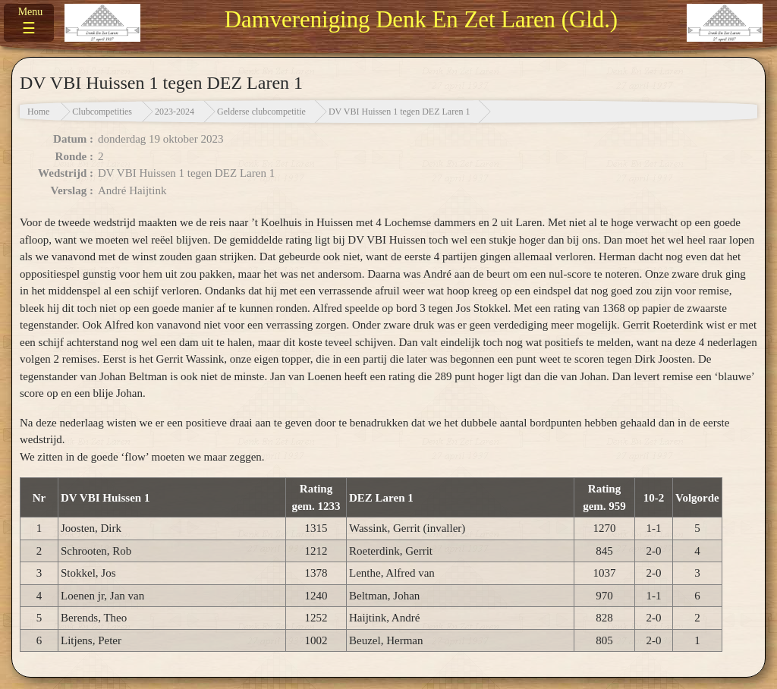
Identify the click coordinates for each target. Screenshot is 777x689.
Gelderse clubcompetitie (261, 111)
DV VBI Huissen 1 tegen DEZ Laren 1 (399, 111)
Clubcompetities (102, 111)
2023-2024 (174, 111)
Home (38, 111)
